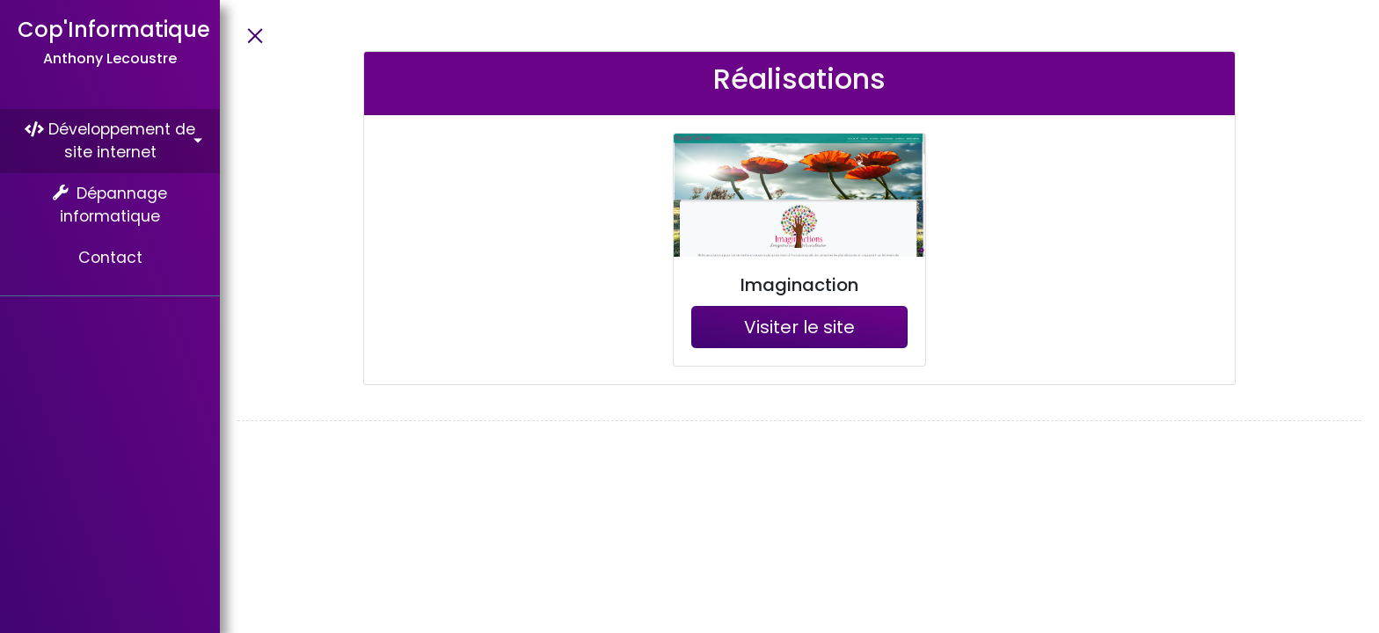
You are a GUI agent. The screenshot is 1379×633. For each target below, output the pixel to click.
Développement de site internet (110, 141)
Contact (110, 257)
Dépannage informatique (110, 205)
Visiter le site (799, 327)
